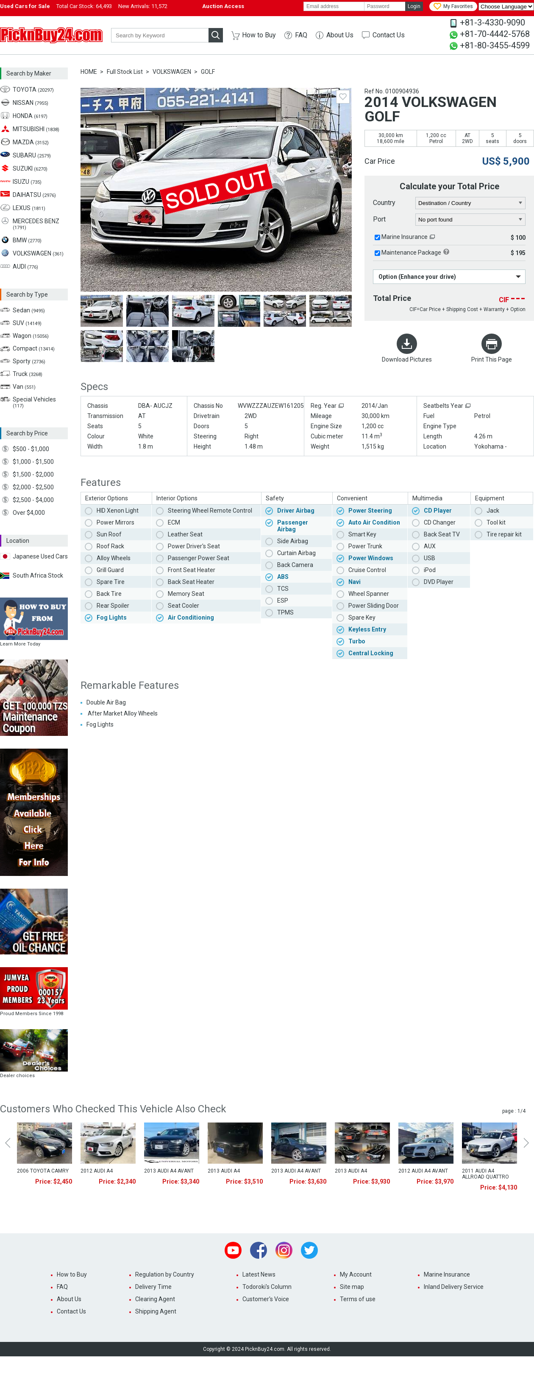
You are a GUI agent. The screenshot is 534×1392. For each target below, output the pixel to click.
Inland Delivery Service (454, 1286)
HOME (89, 71)
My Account (356, 1274)
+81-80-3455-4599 (495, 45)
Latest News (258, 1274)
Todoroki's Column (267, 1286)
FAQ (301, 35)
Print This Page (491, 359)
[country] (471, 203)
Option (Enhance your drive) (417, 276)
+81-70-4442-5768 (495, 34)
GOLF (208, 71)
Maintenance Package (411, 252)
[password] (384, 6)
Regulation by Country (164, 1274)
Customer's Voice (265, 1299)
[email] (333, 6)
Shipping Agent (155, 1311)
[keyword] (160, 35)
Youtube (233, 1250)
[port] (471, 220)
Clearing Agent (155, 1299)
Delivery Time (153, 1286)
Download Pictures (407, 359)
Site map (352, 1286)
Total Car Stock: (84, 6)
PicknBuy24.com (51, 35)
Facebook (258, 1250)
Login (414, 6)
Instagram (283, 1250)
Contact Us (389, 35)
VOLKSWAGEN (172, 71)
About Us (339, 35)
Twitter (309, 1250)
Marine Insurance (404, 236)
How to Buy (259, 35)
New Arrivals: (142, 6)
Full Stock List (125, 71)
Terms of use (357, 1299)
